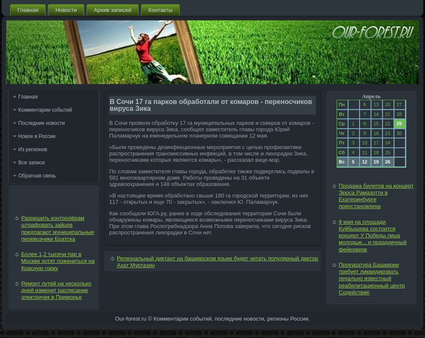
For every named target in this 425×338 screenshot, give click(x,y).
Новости (65, 10)
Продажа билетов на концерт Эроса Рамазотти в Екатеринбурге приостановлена (376, 196)
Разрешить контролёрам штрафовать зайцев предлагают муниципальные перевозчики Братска (57, 228)
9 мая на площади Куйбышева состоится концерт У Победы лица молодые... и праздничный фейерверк (373, 236)
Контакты (160, 10)
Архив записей (113, 10)
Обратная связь (37, 176)
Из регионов (32, 149)
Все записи (31, 163)
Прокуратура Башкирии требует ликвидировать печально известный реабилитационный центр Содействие (372, 279)
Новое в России (37, 136)
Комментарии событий (45, 110)
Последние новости (41, 123)
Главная (27, 10)
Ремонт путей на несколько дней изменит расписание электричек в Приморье (56, 290)
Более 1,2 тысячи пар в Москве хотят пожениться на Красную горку (58, 261)
